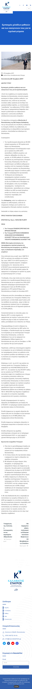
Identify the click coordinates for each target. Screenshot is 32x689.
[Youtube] (27, 5)
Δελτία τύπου (6, 75)
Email (4, 659)
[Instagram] (17, 643)
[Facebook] (23, 5)
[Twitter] (19, 5)
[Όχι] (30, 683)
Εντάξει (16, 686)
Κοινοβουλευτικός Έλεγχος (18, 75)
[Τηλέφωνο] (30, 5)
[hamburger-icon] (29, 9)
